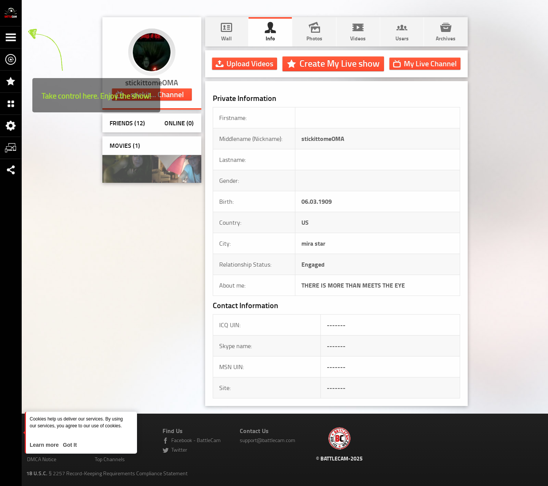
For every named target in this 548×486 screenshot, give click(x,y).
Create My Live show (339, 63)
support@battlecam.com (267, 440)
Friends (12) (127, 122)
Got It (68, 445)
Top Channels (110, 459)
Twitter (179, 449)
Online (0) (179, 122)
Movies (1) (125, 145)
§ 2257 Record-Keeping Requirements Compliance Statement (107, 473)
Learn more (45, 445)
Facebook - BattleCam (196, 440)
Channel (430, 63)
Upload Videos (249, 63)
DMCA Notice (41, 459)
